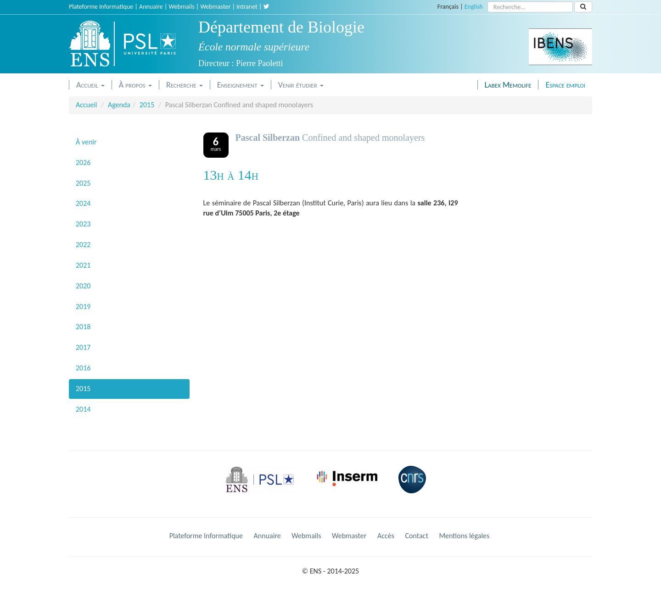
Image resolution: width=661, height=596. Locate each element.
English (474, 7)
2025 (83, 183)
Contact (416, 535)
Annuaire (151, 7)
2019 (83, 306)
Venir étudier (301, 84)
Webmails (182, 7)
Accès (385, 535)
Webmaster (215, 7)
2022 (83, 244)
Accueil (90, 84)
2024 (83, 203)
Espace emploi (565, 84)
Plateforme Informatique (101, 7)
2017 (83, 347)
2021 (83, 265)
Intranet (247, 7)
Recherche (184, 84)
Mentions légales (464, 535)
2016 (83, 368)
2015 (147, 104)
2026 (83, 162)
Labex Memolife (508, 84)
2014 (83, 409)
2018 (83, 326)
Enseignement (240, 84)
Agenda (119, 104)
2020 (83, 285)
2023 (83, 224)
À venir (86, 142)
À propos (135, 84)
